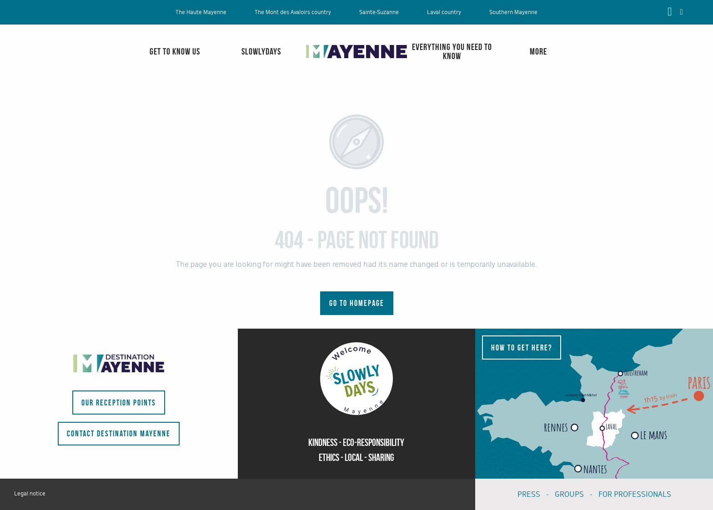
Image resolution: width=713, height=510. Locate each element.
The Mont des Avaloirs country (293, 12)
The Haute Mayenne (201, 12)
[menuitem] (43, 61)
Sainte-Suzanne (379, 12)
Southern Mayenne (513, 12)
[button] (682, 12)
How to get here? (521, 347)
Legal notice (29, 493)
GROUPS (569, 494)
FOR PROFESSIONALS (634, 494)
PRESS (528, 494)
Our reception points (118, 402)
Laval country (444, 12)
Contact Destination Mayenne (119, 433)
